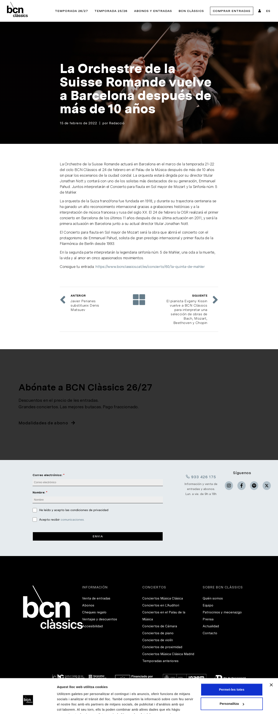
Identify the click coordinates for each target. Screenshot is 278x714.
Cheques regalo (94, 612)
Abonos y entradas (153, 11)
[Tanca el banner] (271, 663)
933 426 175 (201, 476)
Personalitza (232, 682)
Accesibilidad (92, 626)
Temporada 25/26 (110, 11)
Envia (98, 536)
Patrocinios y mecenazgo (222, 612)
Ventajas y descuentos (99, 619)
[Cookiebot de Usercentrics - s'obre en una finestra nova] (28, 705)
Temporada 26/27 (71, 11)
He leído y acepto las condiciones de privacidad (73, 510)
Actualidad (211, 626)
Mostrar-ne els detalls (74, 705)
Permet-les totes (231, 668)
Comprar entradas (231, 11)
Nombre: (39, 492)
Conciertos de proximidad (162, 647)
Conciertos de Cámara (159, 626)
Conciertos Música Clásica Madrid (168, 654)
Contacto (210, 633)
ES (268, 11)
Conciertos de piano (158, 633)
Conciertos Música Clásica (162, 598)
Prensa (208, 619)
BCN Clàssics (191, 11)
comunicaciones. (72, 519)
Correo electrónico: (47, 475)
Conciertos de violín (157, 640)
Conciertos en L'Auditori (160, 605)
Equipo (208, 605)
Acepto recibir (61, 519)
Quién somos (213, 598)
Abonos (88, 605)
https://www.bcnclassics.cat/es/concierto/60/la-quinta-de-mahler (150, 266)
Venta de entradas (96, 598)
